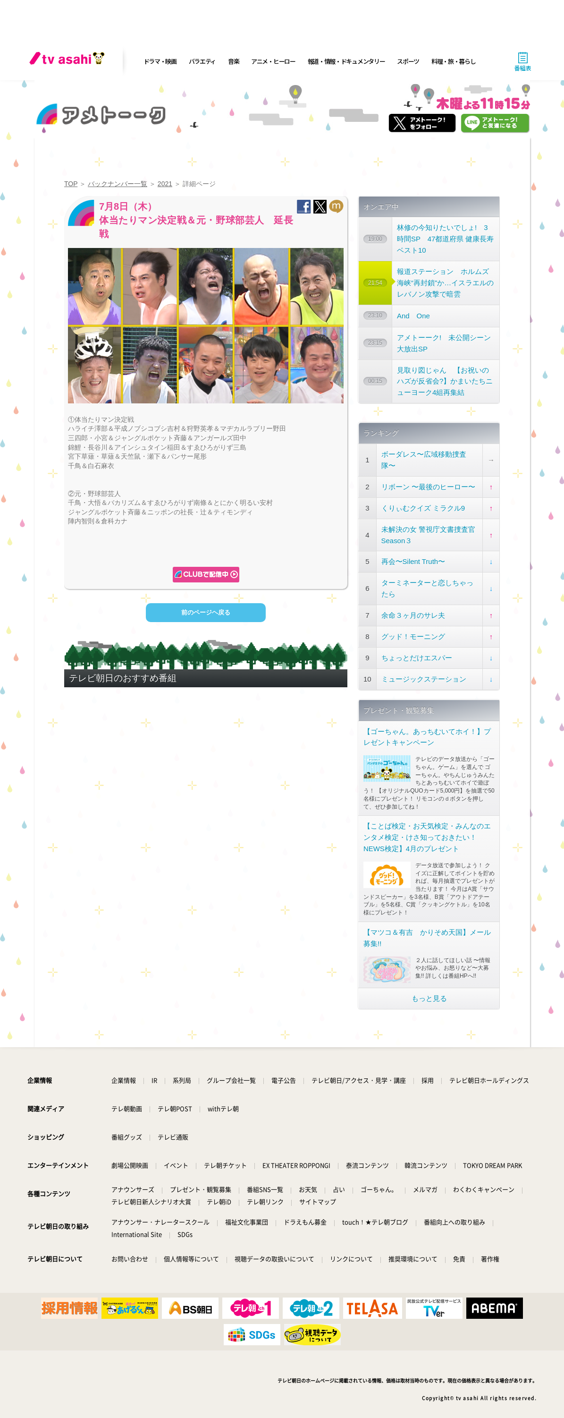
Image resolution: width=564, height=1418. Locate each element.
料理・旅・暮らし (453, 61)
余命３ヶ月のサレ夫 (413, 615)
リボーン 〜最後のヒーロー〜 (428, 487)
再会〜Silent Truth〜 (413, 561)
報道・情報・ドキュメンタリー (346, 61)
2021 (165, 184)
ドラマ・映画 (160, 61)
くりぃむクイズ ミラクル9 (423, 508)
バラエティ (202, 61)
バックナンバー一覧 (117, 184)
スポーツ (408, 61)
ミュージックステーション (423, 679)
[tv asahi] (69, 61)
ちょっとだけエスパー (416, 658)
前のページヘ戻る (205, 612)
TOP (70, 184)
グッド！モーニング (413, 636)
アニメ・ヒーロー (273, 61)
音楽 (233, 61)
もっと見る (429, 998)
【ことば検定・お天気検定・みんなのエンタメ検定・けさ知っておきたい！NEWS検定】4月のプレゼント (427, 837)
